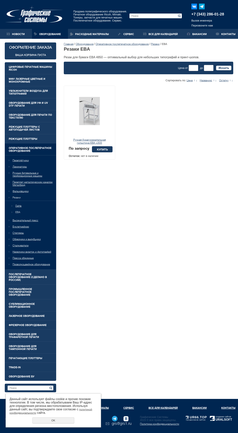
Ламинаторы (20, 166)
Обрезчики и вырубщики (27, 239)
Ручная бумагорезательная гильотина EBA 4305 (89, 141)
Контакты (228, 34)
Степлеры (18, 233)
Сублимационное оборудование (22, 305)
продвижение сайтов (195, 420)
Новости (18, 34)
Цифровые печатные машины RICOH (30, 68)
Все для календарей (163, 34)
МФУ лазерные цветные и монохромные (27, 80)
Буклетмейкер (21, 226)
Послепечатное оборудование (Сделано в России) (28, 277)
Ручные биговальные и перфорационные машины (27, 174)
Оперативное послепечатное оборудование (30, 149)
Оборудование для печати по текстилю (30, 116)
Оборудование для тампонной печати (23, 348)
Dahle (18, 206)
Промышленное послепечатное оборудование (20, 292)
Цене (190, 80)
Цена (181, 68)
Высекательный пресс (25, 220)
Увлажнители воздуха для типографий (28, 92)
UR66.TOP (196, 417)
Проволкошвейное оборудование (31, 264)
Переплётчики (21, 160)
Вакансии (199, 34)
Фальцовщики (21, 191)
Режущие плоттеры (23, 138)
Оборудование (50, 34)
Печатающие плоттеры (25, 358)
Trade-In (15, 367)
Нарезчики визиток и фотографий (32, 251)
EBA (17, 212)
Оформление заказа (30, 51)
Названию (206, 80)
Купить (102, 149)
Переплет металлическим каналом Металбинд (33, 183)
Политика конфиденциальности (159, 423)
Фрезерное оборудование (27, 325)
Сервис (128, 34)
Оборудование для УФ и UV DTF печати (28, 104)
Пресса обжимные (23, 258)
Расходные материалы (92, 34)
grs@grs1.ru (122, 423)
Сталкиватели (21, 245)
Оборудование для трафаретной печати (24, 336)
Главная (68, 44)
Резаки (17, 197)
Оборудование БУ (21, 376)
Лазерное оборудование (27, 316)
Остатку (223, 80)
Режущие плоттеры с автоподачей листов (24, 128)
